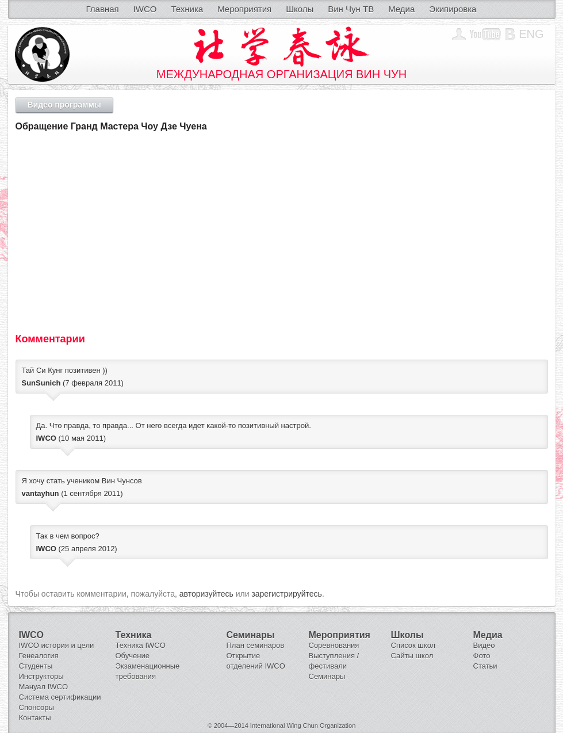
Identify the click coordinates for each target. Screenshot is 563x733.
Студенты (36, 666)
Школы (299, 9)
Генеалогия (39, 655)
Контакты (35, 717)
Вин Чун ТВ (351, 9)
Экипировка (452, 9)
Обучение (133, 655)
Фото (482, 655)
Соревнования (334, 645)
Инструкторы (41, 676)
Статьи (485, 666)
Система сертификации (60, 697)
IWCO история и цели (56, 645)
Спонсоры (36, 707)
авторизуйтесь (206, 593)
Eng (531, 34)
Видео (484, 645)
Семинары (327, 676)
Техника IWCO (141, 645)
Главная (102, 9)
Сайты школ (412, 655)
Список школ (413, 645)
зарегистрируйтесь (286, 593)
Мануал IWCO (43, 686)
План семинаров (256, 645)
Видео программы (64, 104)
